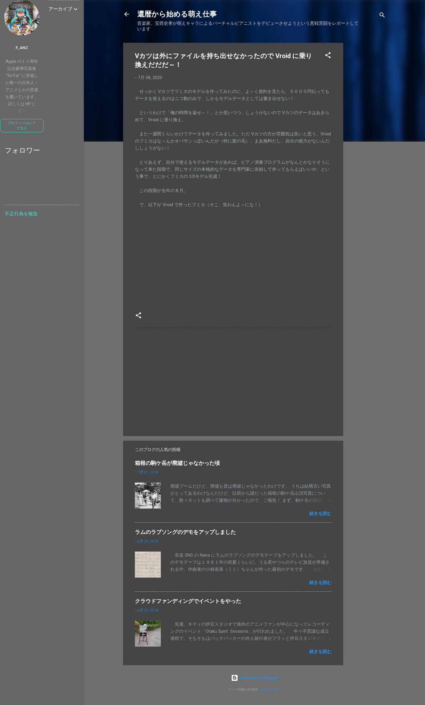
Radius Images (269, 689)
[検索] (382, 16)
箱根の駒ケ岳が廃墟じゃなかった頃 (177, 463)
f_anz (22, 47)
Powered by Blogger (254, 678)
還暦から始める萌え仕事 (177, 14)
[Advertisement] (367, 131)
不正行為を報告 (21, 214)
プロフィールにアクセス (22, 125)
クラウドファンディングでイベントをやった (188, 601)
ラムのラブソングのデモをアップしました (185, 532)
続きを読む (320, 513)
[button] (327, 56)
